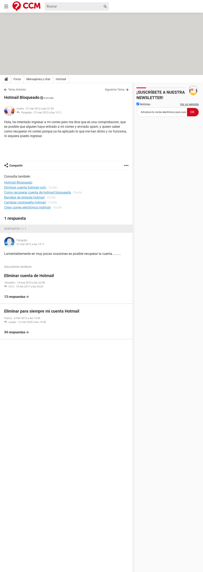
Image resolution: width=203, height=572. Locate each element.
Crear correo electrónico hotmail (27, 207)
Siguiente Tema (114, 89)
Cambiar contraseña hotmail (25, 202)
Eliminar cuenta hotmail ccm (25, 187)
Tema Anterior (17, 89)
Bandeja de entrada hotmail (24, 197)
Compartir (16, 165)
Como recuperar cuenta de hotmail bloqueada (37, 192)
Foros (17, 79)
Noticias (143, 104)
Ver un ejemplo (189, 104)
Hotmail (61, 79)
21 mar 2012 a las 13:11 (48, 112)
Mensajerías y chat (38, 79)
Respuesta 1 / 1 (15, 228)
